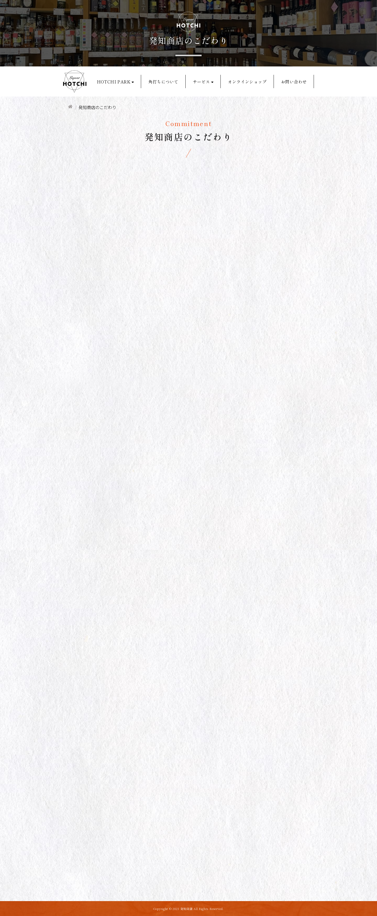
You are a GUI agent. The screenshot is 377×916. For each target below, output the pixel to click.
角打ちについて (163, 81)
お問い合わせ (294, 81)
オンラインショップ (247, 81)
